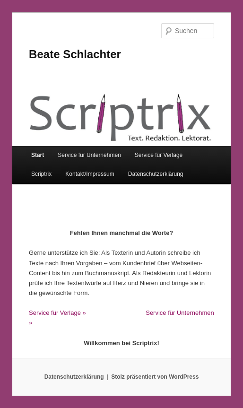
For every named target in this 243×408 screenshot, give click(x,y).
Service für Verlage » (57, 312)
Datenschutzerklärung (155, 174)
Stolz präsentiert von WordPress (155, 376)
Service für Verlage (158, 155)
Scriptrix (41, 174)
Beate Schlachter (75, 54)
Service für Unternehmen (89, 155)
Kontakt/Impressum (89, 174)
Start (37, 155)
